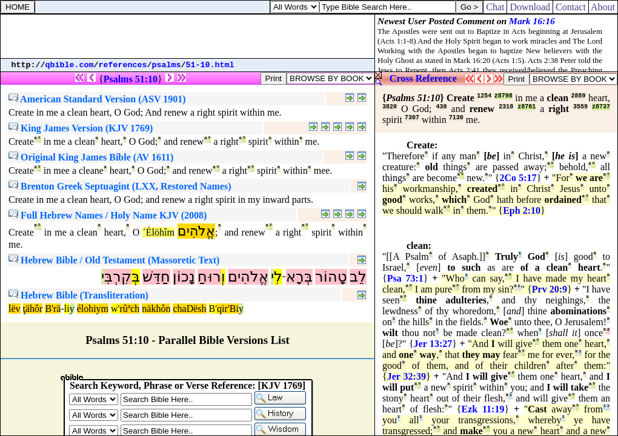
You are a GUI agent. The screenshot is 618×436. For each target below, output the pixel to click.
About (603, 7)
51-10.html (210, 65)
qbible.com (69, 65)
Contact (570, 7)
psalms (166, 65)
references (123, 65)
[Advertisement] (188, 36)
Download (530, 7)
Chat (495, 7)
